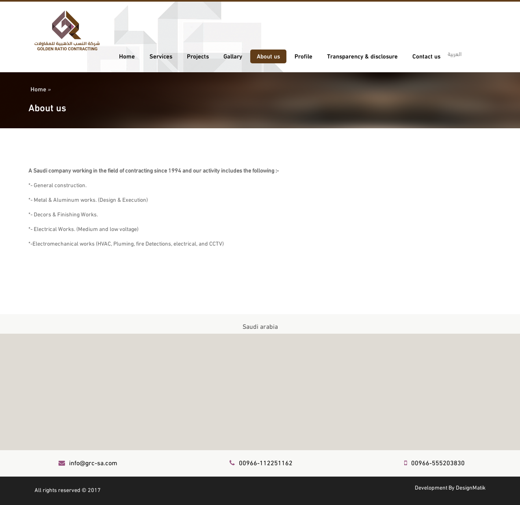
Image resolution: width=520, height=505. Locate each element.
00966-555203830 (434, 462)
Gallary (232, 55)
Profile (303, 55)
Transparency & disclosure (362, 55)
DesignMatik (470, 487)
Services (161, 55)
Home (127, 55)
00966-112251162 (261, 462)
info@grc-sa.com (87, 462)
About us (268, 55)
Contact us (426, 55)
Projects (198, 55)
